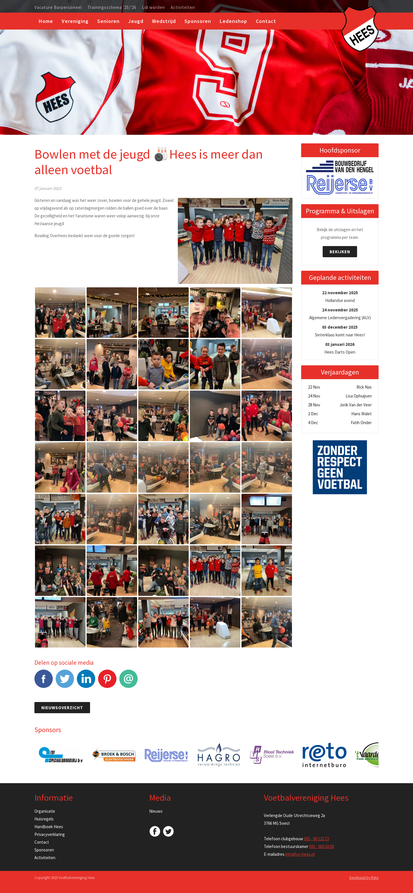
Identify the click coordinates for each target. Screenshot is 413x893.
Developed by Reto (364, 877)
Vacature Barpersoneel (58, 7)
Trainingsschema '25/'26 (111, 7)
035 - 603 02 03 (321, 846)
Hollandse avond (340, 296)
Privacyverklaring (49, 834)
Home (46, 21)
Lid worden (153, 7)
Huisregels (44, 819)
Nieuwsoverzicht (62, 707)
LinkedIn (86, 682)
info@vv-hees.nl (300, 854)
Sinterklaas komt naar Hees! (340, 331)
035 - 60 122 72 (316, 838)
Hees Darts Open (339, 348)
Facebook (43, 682)
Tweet (65, 682)
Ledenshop (233, 21)
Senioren (108, 21)
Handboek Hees (48, 826)
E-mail (128, 682)
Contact (266, 21)
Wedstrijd (164, 21)
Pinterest (107, 682)
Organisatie (44, 811)
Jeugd (135, 21)
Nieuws (156, 811)
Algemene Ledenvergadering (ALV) (340, 313)
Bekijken (340, 251)
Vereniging (75, 21)
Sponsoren (197, 21)
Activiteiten (183, 7)
